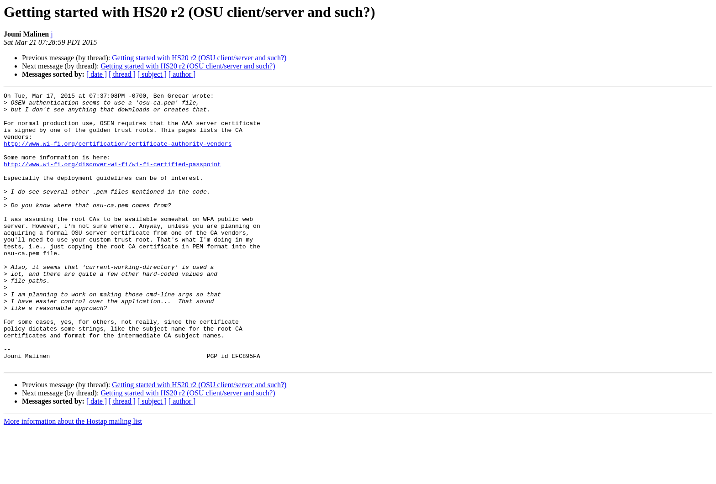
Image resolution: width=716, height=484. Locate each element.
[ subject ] (152, 74)
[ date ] (96, 74)
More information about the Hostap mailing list (73, 476)
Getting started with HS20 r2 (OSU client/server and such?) (199, 58)
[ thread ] (122, 74)
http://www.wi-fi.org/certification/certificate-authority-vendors (118, 154)
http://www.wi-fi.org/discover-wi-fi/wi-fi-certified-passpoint (112, 179)
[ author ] (182, 74)
